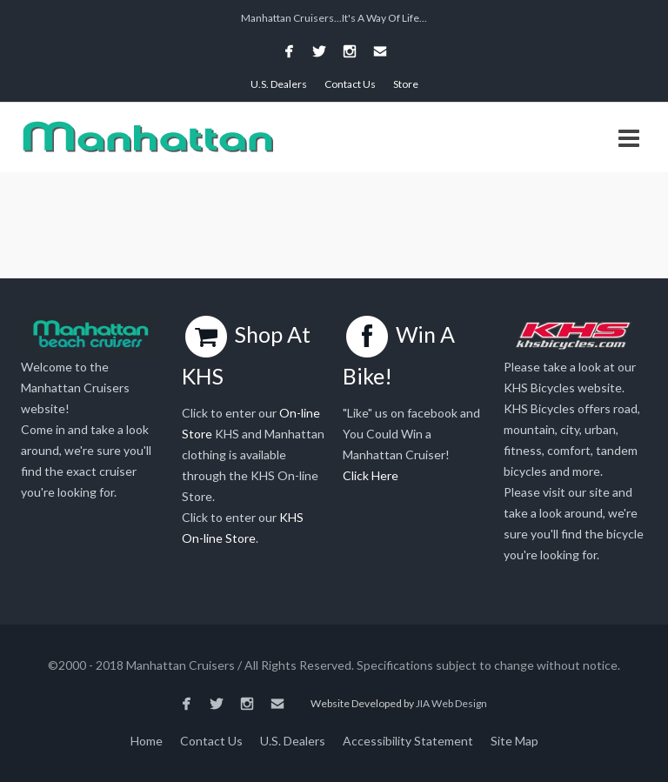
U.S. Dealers (278, 83)
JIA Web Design (451, 703)
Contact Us (350, 83)
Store (405, 83)
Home (146, 740)
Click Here (370, 475)
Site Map (514, 740)
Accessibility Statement (408, 740)
